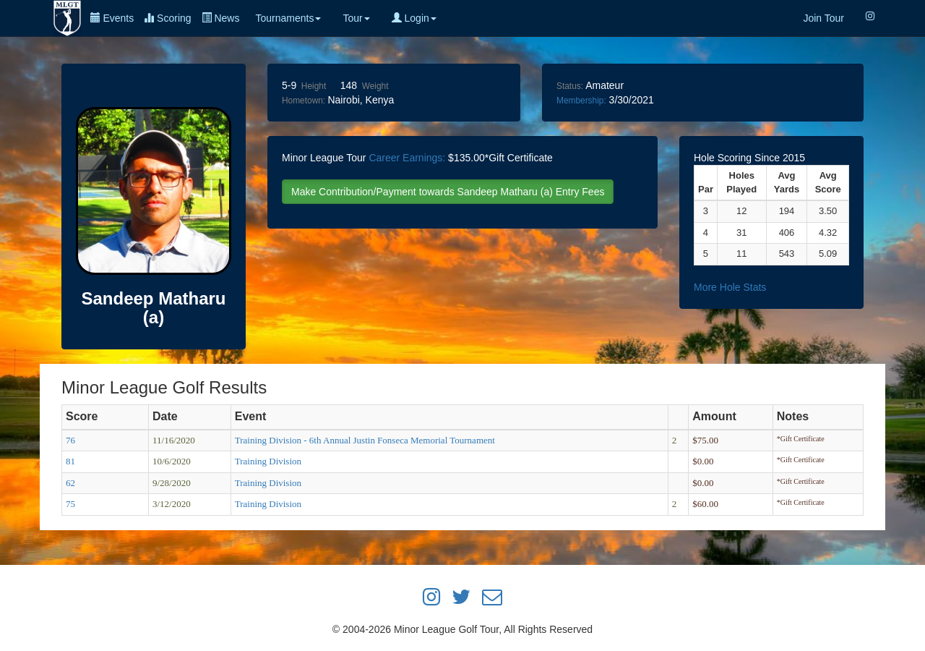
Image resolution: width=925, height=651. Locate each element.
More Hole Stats (730, 287)
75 (70, 503)
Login (414, 18)
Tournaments (288, 18)
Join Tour (823, 18)
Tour (356, 18)
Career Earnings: (407, 157)
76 (70, 440)
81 (70, 461)
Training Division (268, 461)
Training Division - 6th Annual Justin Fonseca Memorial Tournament (365, 440)
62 (70, 482)
